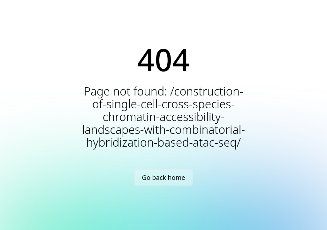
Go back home (163, 177)
